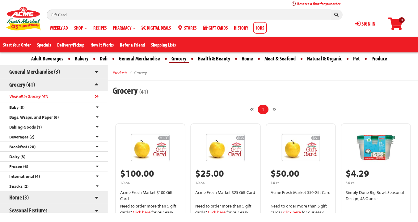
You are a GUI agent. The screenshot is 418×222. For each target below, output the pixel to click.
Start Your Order (17, 45)
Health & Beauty (214, 58)
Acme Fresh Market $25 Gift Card (225, 192)
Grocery (178, 58)
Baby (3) (16, 107)
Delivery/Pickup (70, 45)
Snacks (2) (18, 186)
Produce (379, 58)
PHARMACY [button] (124, 28)
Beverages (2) (21, 137)
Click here (141, 212)
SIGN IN (365, 23)
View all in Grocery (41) (28, 96)
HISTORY (241, 28)
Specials (44, 45)
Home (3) (19, 197)
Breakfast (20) (22, 147)
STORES (186, 28)
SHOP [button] (80, 28)
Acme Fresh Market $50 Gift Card (301, 192)
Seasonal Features (28, 210)
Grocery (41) (22, 84)
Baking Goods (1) (25, 127)
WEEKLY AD (59, 28)
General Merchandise (139, 58)
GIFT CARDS (215, 28)
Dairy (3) (17, 156)
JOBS (260, 28)
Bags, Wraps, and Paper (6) (34, 117)
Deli (104, 58)
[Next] (274, 109)
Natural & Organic (324, 58)
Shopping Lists (163, 45)
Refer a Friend (132, 45)
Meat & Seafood (280, 58)
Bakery (81, 58)
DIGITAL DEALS (156, 28)
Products (120, 73)
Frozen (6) (18, 166)
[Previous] (252, 109)
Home (247, 58)
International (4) (24, 176)
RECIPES (100, 28)
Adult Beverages (47, 58)
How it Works (102, 45)
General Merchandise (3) (34, 71)
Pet (356, 58)
